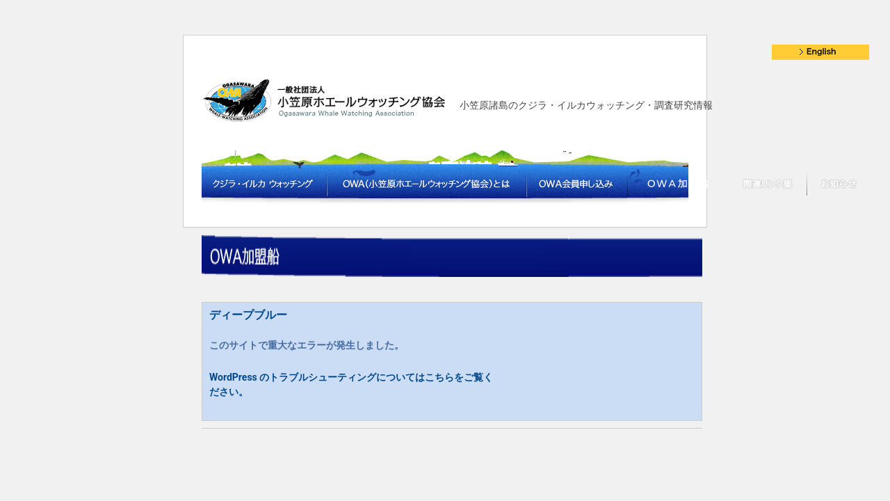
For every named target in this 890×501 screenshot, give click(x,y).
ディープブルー (248, 314)
